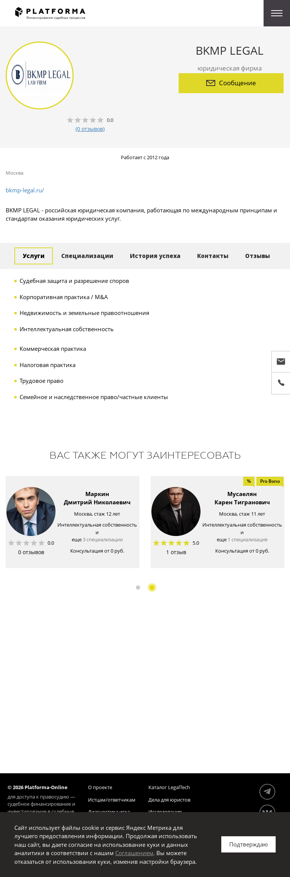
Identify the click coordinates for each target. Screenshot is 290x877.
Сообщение (231, 82)
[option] (72, 522)
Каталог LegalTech (169, 787)
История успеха (155, 256)
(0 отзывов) (90, 128)
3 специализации (103, 539)
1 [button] (138, 587)
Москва (14, 172)
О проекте (100, 787)
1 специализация (247, 539)
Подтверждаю (248, 844)
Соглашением (134, 853)
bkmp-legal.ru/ (25, 190)
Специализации (87, 256)
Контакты (212, 256)
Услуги (34, 256)
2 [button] (152, 587)
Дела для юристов (169, 799)
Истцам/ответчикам (112, 799)
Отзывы (257, 256)
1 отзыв (176, 552)
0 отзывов (31, 552)
